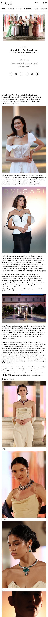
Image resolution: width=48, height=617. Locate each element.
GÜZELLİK (11, 8)
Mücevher (24, 47)
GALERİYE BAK (8, 379)
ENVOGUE (19, 8)
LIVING (36, 8)
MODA (4, 8)
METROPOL (28, 8)
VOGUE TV (43, 8)
